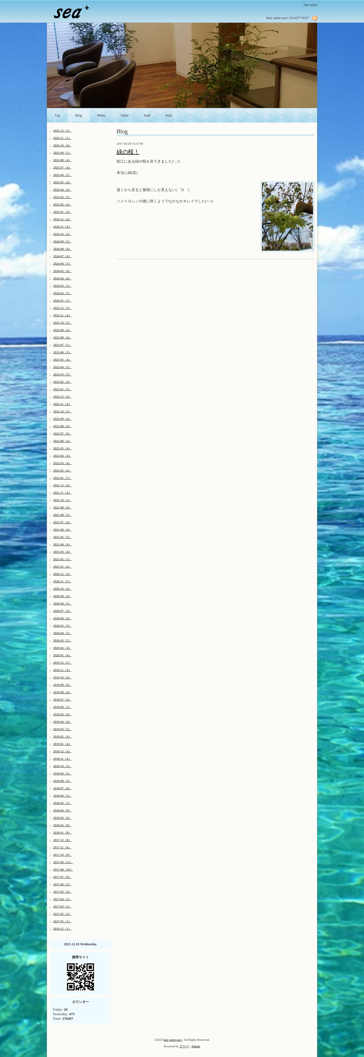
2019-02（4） (62, 736)
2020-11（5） (62, 581)
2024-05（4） (62, 271)
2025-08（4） (62, 160)
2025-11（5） (62, 138)
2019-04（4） (62, 721)
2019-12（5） (62, 662)
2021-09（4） (62, 507)
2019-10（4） (62, 677)
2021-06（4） (62, 529)
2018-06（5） (62, 795)
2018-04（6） (62, 810)
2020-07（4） (62, 610)
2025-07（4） (62, 167)
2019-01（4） (62, 743)
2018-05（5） (62, 803)
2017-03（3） (62, 906)
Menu (101, 115)
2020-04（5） (62, 633)
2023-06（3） (62, 352)
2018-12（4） (62, 751)
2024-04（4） (62, 278)
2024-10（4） (62, 234)
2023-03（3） (62, 374)
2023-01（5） (62, 389)
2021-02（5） (62, 559)
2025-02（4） (62, 204)
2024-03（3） (62, 285)
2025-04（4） (62, 189)
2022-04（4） (62, 455)
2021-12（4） (62, 485)
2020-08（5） (62, 603)
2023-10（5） (62, 322)
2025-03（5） (62, 197)
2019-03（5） (62, 729)
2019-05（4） (62, 714)
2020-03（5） (62, 640)
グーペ (184, 1046)
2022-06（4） (62, 441)
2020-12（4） (62, 574)
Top (57, 115)
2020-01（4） (62, 655)
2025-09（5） (62, 152)
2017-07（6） (62, 877)
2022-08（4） (62, 426)
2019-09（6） (62, 684)
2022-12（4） (62, 396)
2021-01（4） (62, 566)
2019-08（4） (62, 692)
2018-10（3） (62, 766)
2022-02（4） (62, 470)
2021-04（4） (62, 544)
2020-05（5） (62, 625)
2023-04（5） (62, 367)
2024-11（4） (62, 226)
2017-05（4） (62, 891)
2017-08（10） (63, 869)
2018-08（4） (62, 780)
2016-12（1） (62, 928)
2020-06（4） (62, 618)
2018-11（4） (62, 758)
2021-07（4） (62, 522)
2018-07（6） (62, 788)
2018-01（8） (62, 832)
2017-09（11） (63, 862)
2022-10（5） (62, 411)
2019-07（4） (62, 699)
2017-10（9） (62, 854)
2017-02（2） (62, 913)
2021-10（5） (62, 500)
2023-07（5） (62, 344)
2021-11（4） (62, 492)
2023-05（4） (62, 359)
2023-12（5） (62, 308)
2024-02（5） (62, 293)
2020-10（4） (62, 588)
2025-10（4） (62, 145)
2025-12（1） (62, 130)
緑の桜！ (128, 152)
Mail (169, 115)
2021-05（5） (62, 537)
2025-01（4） (62, 211)
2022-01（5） (62, 477)
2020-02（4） (62, 647)
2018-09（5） (62, 773)
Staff (147, 115)
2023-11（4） (62, 315)
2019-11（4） (62, 670)
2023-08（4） (62, 337)
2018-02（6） (62, 825)
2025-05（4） (62, 182)
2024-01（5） (62, 300)
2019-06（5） (62, 707)
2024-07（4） (62, 256)
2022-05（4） (62, 448)
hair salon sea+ (173, 1039)
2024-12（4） (62, 219)
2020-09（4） (62, 596)
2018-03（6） (62, 817)
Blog (78, 115)
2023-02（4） (62, 381)
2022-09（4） (62, 418)
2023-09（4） (62, 330)
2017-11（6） (62, 847)
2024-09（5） (62, 241)
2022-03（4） (62, 463)
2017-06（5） (62, 884)
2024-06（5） (62, 263)
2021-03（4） (62, 551)
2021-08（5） (62, 514)
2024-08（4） (62, 248)
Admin (195, 1046)
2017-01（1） (62, 921)
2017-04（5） (62, 899)
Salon (124, 115)
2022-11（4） (62, 404)
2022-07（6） (62, 433)
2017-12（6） (62, 840)
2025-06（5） (62, 174)
